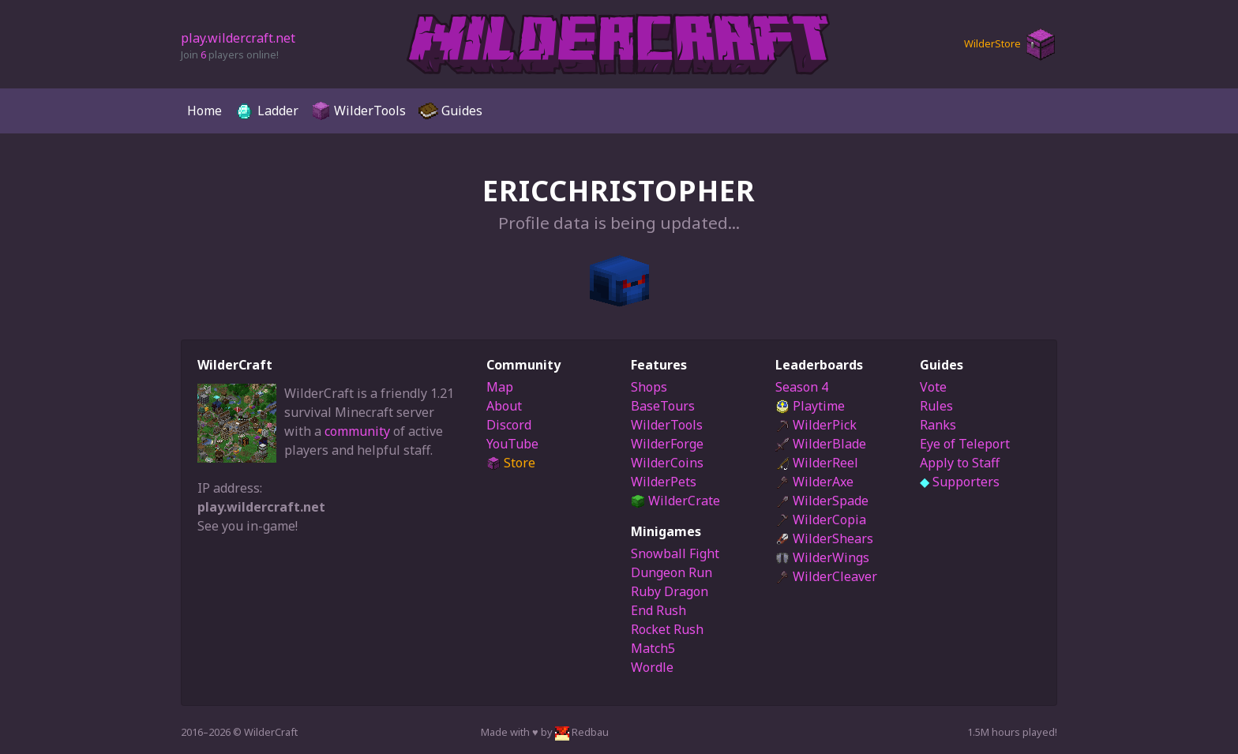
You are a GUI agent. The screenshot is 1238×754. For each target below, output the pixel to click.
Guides (450, 111)
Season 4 (801, 387)
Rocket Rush (667, 629)
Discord (508, 424)
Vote (933, 387)
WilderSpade (821, 500)
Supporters (960, 481)
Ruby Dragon (669, 591)
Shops (649, 387)
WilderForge (667, 443)
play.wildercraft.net (238, 38)
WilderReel (816, 462)
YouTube (512, 443)
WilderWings (822, 557)
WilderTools (358, 111)
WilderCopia (820, 519)
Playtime (810, 406)
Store (510, 462)
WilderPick (816, 424)
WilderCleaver (826, 576)
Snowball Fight (675, 553)
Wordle (652, 667)
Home (204, 110)
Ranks (938, 424)
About (504, 406)
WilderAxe (814, 481)
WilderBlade (820, 443)
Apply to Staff (960, 462)
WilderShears (824, 538)
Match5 (653, 648)
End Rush (658, 610)
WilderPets (663, 481)
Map (499, 387)
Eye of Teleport (965, 443)
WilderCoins (667, 462)
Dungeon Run (671, 572)
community (357, 431)
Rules (936, 406)
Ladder (266, 111)
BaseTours (663, 406)
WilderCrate (675, 500)
